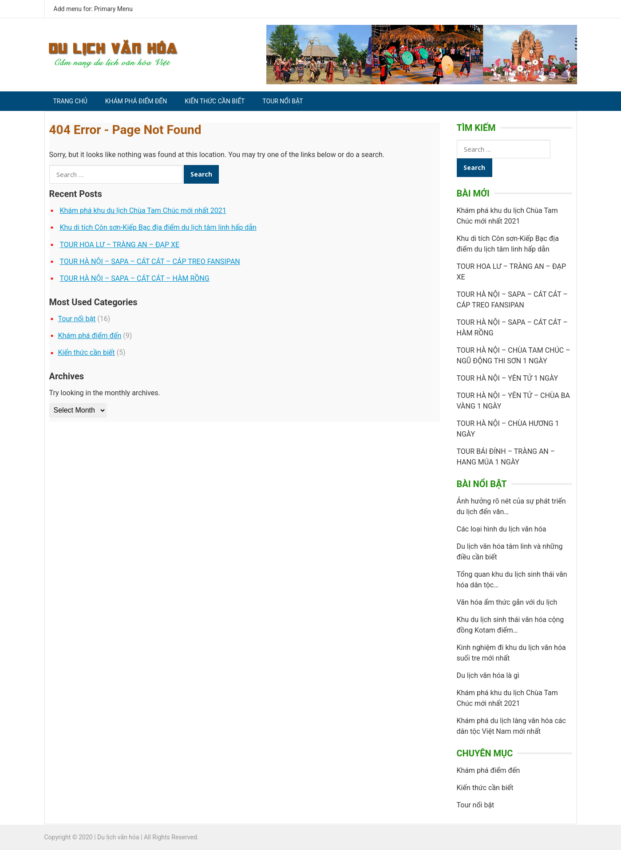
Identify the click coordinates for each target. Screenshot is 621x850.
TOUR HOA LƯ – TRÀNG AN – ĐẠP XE (119, 244)
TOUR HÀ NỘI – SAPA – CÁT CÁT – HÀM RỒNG (134, 278)
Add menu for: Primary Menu (93, 8)
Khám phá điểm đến (136, 101)
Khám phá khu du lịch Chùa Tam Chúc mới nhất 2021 (142, 210)
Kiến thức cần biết (215, 101)
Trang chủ (70, 101)
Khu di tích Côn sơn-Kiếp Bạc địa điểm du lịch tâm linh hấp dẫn (157, 227)
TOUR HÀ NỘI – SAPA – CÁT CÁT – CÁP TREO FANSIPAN (149, 261)
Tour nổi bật (282, 101)
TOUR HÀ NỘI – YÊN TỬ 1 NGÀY (507, 378)
